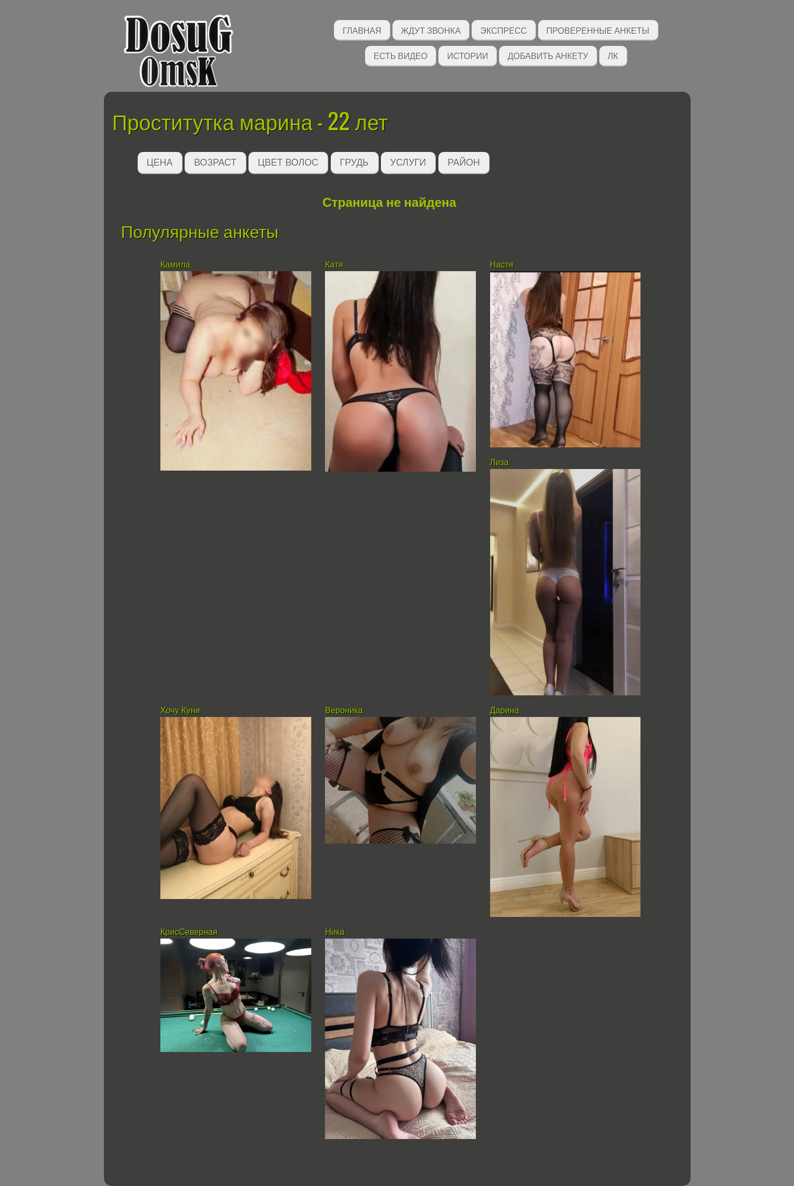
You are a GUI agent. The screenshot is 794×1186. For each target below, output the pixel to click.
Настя (501, 264)
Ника (335, 931)
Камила (175, 264)
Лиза (499, 462)
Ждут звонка (431, 30)
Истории (467, 55)
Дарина (504, 710)
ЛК (613, 55)
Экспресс (503, 30)
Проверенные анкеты (598, 30)
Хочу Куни (181, 710)
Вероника (343, 710)
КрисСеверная (188, 931)
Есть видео (400, 55)
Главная (361, 30)
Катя (335, 264)
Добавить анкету (548, 55)
